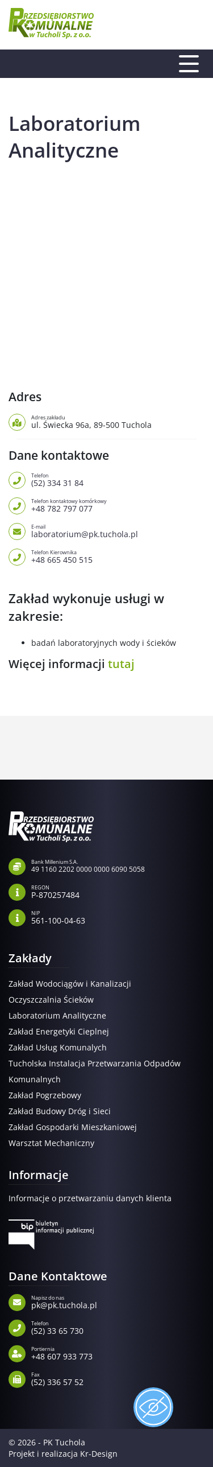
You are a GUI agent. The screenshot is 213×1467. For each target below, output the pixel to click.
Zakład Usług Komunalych (58, 1047)
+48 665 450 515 (117, 556)
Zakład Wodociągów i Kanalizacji (70, 983)
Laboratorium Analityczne (57, 1015)
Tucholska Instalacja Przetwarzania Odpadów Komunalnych (95, 1071)
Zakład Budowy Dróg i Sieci (60, 1111)
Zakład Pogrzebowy (45, 1095)
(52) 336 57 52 (117, 1378)
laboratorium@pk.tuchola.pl (117, 530)
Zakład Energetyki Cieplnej (59, 1031)
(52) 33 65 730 (117, 1327)
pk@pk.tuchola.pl (117, 1301)
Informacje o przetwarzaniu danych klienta (90, 1198)
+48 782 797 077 (117, 504)
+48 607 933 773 (117, 1352)
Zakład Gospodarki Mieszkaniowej (73, 1127)
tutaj (121, 663)
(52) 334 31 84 (117, 479)
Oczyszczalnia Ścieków (51, 999)
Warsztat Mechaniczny (51, 1143)
